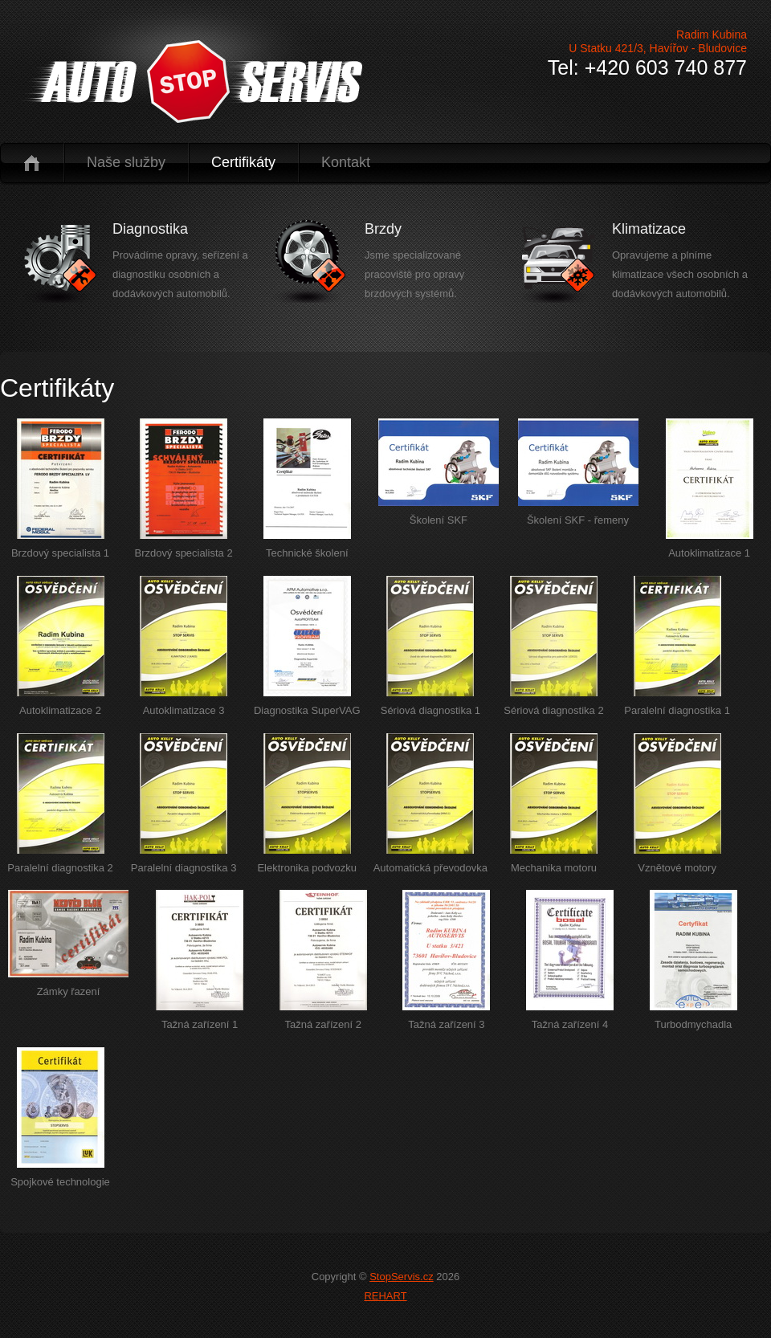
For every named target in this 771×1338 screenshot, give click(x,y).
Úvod (31, 162)
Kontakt (345, 162)
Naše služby (126, 162)
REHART (385, 1296)
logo (191, 81)
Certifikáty (243, 162)
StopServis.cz (401, 1277)
